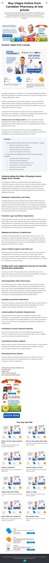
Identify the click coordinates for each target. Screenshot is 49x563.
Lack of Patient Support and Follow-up (20, 151)
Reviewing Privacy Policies (16, 169)
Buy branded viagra (32, 516)
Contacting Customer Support (17, 167)
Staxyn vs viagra (31, 492)
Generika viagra (6, 369)
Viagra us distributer (8, 467)
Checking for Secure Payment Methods (20, 165)
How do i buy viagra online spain (36, 441)
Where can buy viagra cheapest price (13, 367)
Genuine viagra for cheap (34, 467)
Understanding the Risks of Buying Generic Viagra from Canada (25, 143)
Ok (24, 560)
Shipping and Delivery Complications (19, 149)
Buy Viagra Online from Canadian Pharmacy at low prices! (24, 7)
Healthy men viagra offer (9, 373)
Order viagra (5, 371)
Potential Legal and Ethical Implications (20, 147)
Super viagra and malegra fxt (11, 516)
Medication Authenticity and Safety (19, 145)
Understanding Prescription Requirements (21, 163)
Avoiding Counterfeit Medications (18, 160)
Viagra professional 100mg (10, 492)
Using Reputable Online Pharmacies (19, 158)
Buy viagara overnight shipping (11, 375)
